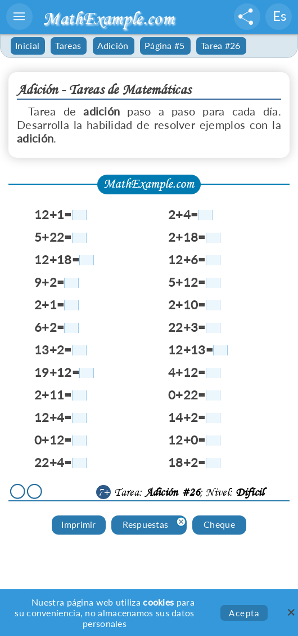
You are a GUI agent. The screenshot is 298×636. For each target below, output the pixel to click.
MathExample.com (108, 18)
